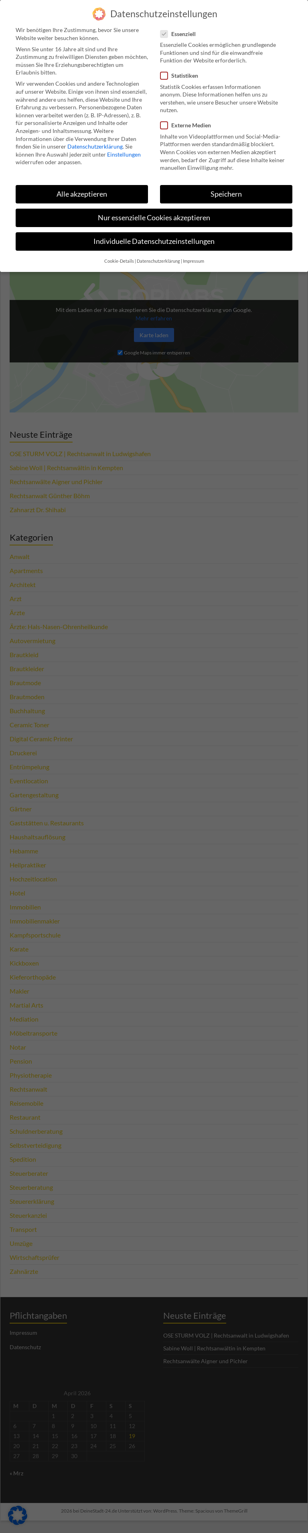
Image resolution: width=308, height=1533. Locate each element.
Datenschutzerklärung (95, 140)
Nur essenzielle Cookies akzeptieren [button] (154, 212)
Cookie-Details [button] (119, 255)
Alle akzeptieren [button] (82, 188)
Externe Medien (188, 120)
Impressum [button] (193, 255)
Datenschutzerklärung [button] (158, 255)
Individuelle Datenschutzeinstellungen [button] (154, 235)
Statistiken (181, 70)
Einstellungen (124, 148)
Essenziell (180, 28)
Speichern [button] (226, 188)
